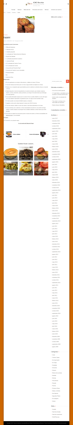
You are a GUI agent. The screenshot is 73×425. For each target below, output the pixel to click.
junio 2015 (54, 167)
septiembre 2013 (56, 221)
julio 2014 (54, 195)
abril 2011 (54, 295)
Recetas (19, 9)
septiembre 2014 (56, 190)
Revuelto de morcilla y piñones (26, 158)
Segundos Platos (56, 396)
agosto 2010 (55, 316)
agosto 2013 (55, 223)
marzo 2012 (55, 267)
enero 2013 (55, 241)
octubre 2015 (55, 156)
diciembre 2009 (56, 336)
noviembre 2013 (56, 216)
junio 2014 (54, 198)
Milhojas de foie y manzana (26, 173)
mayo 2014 (55, 200)
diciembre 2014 (56, 182)
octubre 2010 (55, 311)
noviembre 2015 (56, 154)
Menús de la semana (57, 373)
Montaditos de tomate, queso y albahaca (41, 173)
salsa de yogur (9, 115)
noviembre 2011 (56, 277)
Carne (53, 355)
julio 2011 (54, 287)
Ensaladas (54, 365)
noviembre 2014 (56, 185)
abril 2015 (54, 172)
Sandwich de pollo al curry (10, 173)
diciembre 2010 (56, 305)
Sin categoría (55, 398)
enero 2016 (55, 149)
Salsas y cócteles (56, 391)
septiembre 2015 (56, 159)
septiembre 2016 (56, 128)
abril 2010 (54, 326)
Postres (54, 385)
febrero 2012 (55, 269)
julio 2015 (54, 164)
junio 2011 (54, 290)
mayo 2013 (55, 231)
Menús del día (27, 9)
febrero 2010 (55, 331)
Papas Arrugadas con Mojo (41, 158)
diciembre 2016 (56, 121)
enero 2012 (55, 272)
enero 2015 (55, 180)
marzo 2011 (55, 298)
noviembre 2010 (56, 308)
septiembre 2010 (56, 313)
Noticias (47, 9)
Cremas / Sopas (55, 357)
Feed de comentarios (57, 414)
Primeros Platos (56, 388)
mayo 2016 (55, 139)
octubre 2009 (55, 341)
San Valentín (55, 393)
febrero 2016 (55, 146)
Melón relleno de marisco (11, 158)
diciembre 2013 (56, 213)
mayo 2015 (55, 169)
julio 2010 (54, 318)
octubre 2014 (55, 187)
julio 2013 (54, 226)
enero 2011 (55, 303)
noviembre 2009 (56, 339)
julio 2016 (54, 133)
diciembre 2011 (56, 275)
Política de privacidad (62, 423)
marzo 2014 (55, 205)
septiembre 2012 (56, 251)
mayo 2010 (55, 323)
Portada (13, 9)
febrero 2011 (55, 300)
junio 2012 (54, 259)
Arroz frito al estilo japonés (58, 90)
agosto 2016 (55, 131)
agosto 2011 (55, 285)
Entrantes (6, 34)
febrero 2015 (55, 177)
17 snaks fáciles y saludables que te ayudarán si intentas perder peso (60, 93)
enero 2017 (55, 118)
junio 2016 (54, 136)
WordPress (55, 423)
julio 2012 (54, 257)
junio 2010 (54, 321)
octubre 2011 (55, 280)
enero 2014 (55, 210)
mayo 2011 (55, 293)
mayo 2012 (55, 262)
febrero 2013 (55, 239)
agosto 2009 (55, 346)
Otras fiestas (55, 380)
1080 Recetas (38, 2)
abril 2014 (54, 203)
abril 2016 (54, 141)
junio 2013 (54, 228)
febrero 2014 (55, 208)
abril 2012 (54, 264)
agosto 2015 (55, 162)
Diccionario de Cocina (37, 9)
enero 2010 (55, 334)
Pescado (54, 383)
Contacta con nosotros (56, 9)
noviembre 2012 (56, 246)
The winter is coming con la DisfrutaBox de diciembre (58, 101)
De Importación (55, 360)
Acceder (54, 409)
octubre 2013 (55, 218)
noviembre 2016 (56, 123)
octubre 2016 (55, 126)
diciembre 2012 (56, 244)
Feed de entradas (56, 412)
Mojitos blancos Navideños (58, 105)
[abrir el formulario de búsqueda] (68, 4)
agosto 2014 (55, 192)
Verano (53, 401)
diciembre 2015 (56, 151)
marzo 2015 (55, 174)
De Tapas (54, 362)
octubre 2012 (55, 249)
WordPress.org (55, 417)
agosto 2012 (55, 254)
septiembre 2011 (56, 282)
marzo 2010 (55, 328)
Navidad (54, 375)
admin (5, 41)
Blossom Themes (43, 423)
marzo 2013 (55, 236)
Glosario (54, 370)
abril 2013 (54, 233)
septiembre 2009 (56, 344)
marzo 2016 (55, 144)
